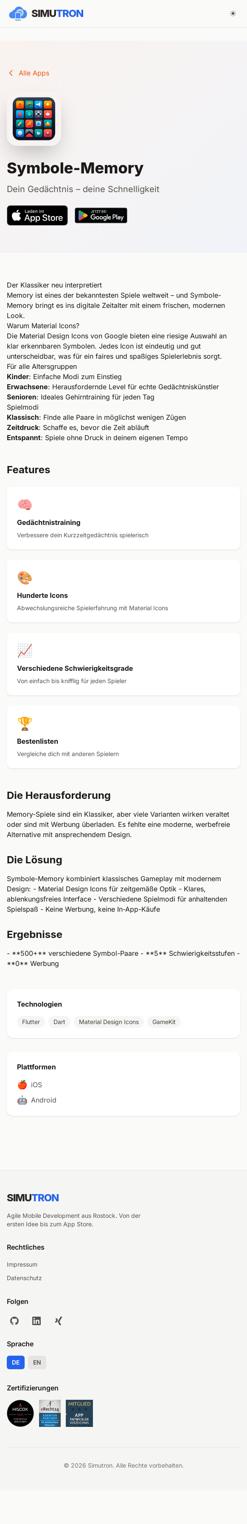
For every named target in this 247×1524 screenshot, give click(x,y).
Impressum (22, 1264)
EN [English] (37, 1362)
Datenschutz (24, 1277)
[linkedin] (36, 1321)
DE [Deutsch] (16, 1362)
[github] (14, 1321)
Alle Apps (28, 73)
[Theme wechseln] (233, 13)
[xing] (58, 1321)
